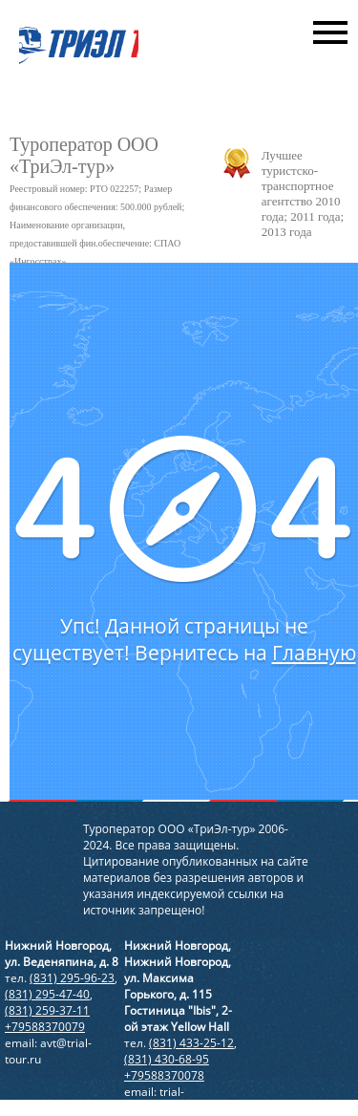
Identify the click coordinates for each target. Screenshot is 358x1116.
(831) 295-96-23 (72, 978)
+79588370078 (164, 1075)
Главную (314, 652)
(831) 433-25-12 (191, 1043)
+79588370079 (45, 1027)
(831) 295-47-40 (47, 994)
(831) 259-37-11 (47, 1010)
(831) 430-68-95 (166, 1059)
